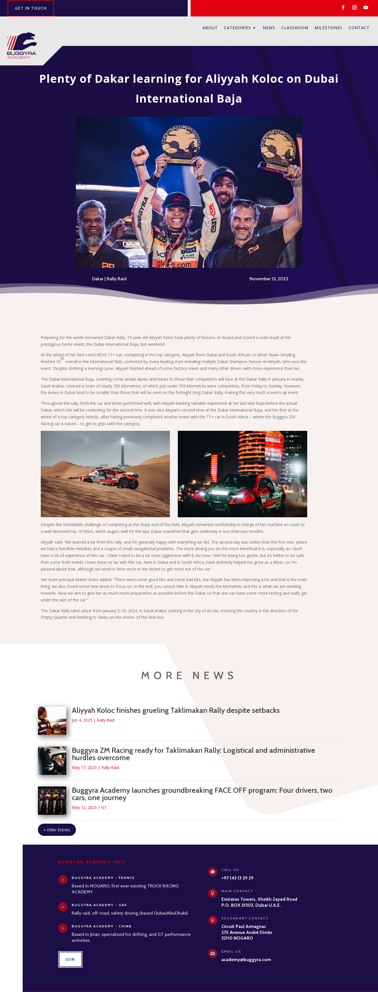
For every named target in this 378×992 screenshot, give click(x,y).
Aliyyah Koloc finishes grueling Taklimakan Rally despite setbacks (176, 703)
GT (104, 800)
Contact (359, 28)
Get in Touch (31, 8)
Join (70, 952)
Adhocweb (246, 987)
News (269, 28)
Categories (237, 28)
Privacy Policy (208, 987)
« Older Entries (57, 823)
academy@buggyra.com (246, 952)
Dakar (97, 272)
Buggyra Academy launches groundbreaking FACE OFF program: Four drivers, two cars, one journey (202, 787)
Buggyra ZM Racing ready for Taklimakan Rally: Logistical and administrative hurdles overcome (193, 747)
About (210, 28)
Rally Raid (117, 272)
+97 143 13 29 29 (237, 871)
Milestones (328, 28)
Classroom (294, 28)
